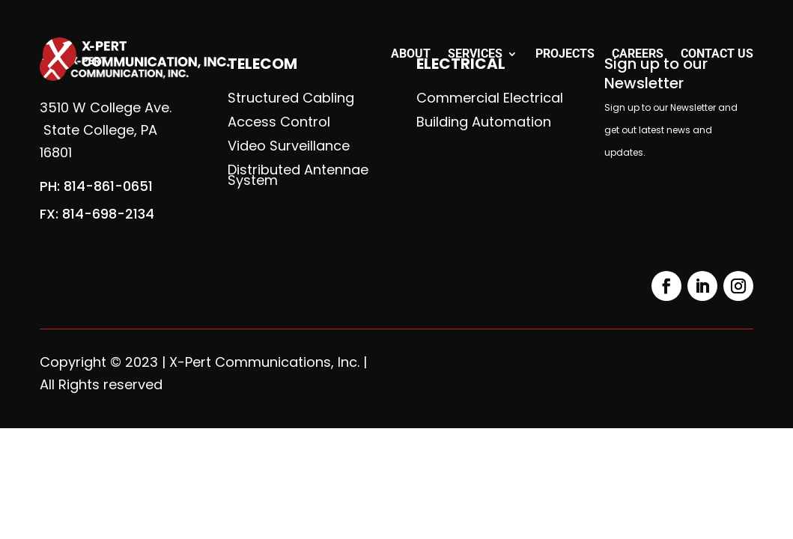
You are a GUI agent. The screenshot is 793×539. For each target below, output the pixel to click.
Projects (565, 55)
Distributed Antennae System (298, 175)
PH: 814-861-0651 (96, 186)
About (411, 55)
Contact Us (717, 55)
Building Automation (483, 122)
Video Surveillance (289, 146)
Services (475, 55)
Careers (637, 55)
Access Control (279, 122)
